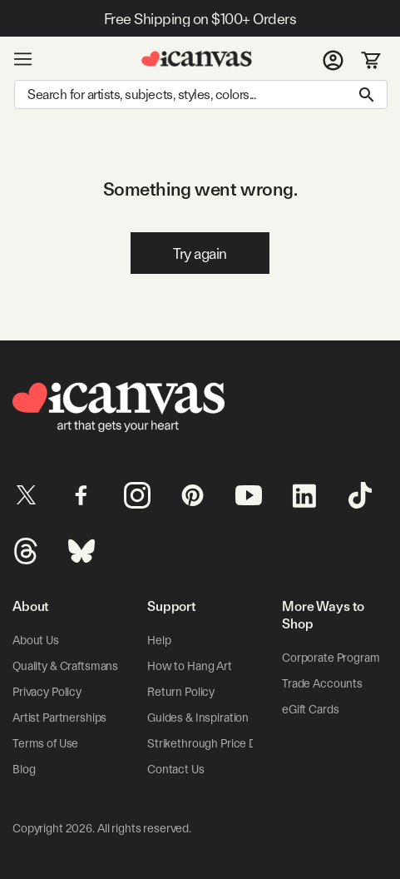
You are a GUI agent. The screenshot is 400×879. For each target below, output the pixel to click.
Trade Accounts (322, 683)
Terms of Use (45, 743)
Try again (200, 253)
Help (158, 640)
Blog (23, 769)
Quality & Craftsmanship (73, 666)
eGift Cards (310, 709)
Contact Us (176, 769)
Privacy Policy (46, 691)
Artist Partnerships (59, 717)
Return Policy (181, 691)
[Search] (201, 94)
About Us (35, 640)
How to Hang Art (189, 666)
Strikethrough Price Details (215, 743)
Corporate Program (331, 657)
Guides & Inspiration (198, 717)
